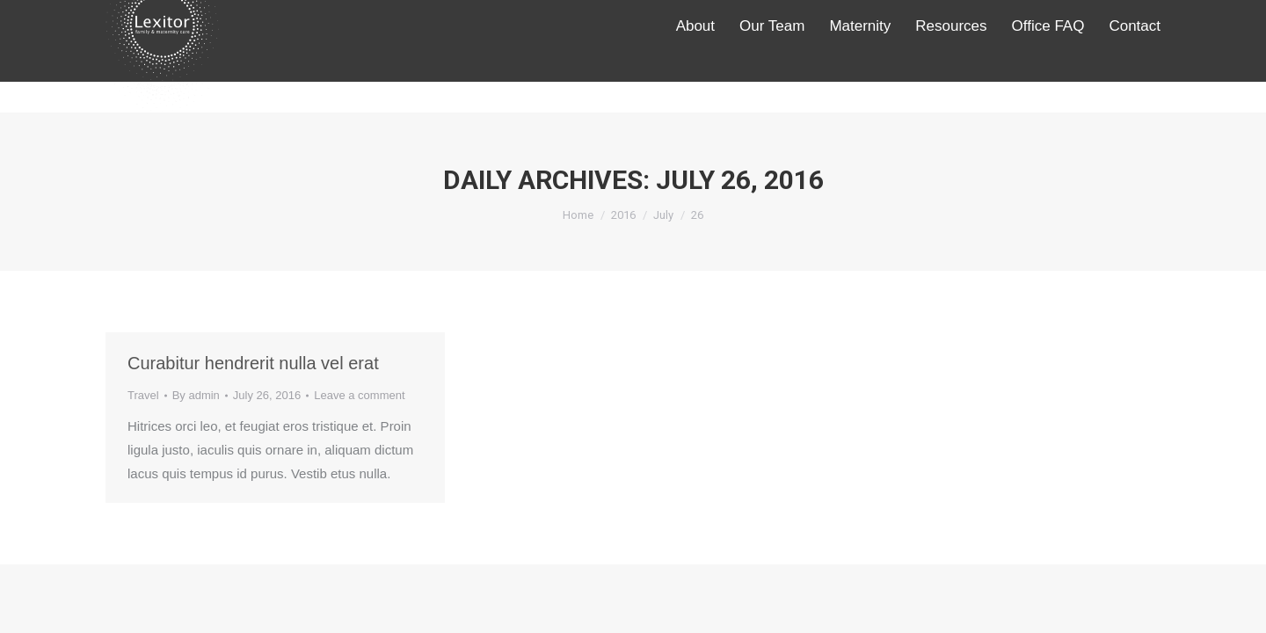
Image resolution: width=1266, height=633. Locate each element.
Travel (143, 395)
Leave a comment (359, 395)
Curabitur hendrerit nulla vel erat (253, 363)
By (196, 395)
